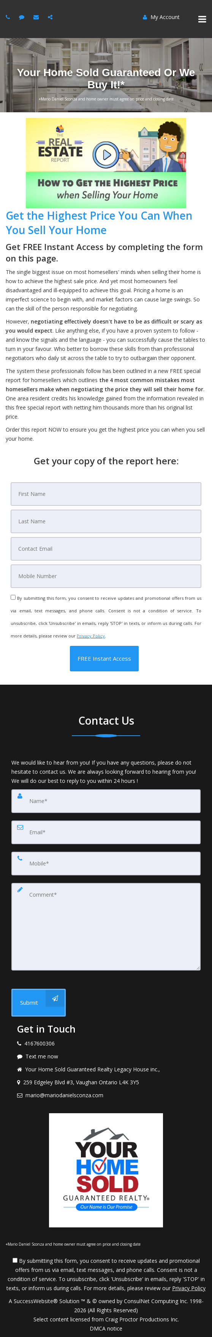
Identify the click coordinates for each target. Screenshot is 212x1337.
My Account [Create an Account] (161, 17)
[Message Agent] (22, 17)
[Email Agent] (37, 17)
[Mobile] (106, 576)
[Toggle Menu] (202, 19)
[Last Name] (106, 521)
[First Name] (106, 494)
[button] (104, 658)
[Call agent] (9, 17)
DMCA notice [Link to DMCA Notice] (106, 1328)
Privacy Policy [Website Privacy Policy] (91, 636)
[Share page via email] (51, 17)
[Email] (106, 549)
